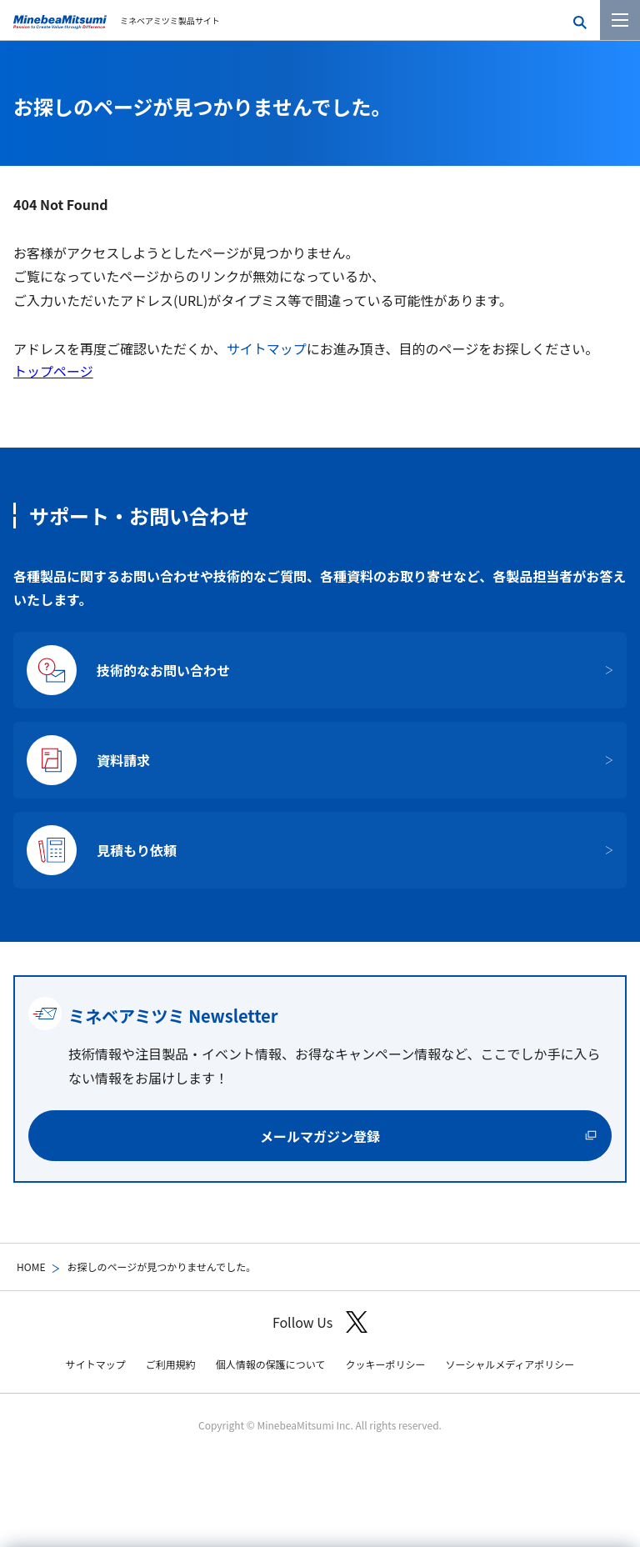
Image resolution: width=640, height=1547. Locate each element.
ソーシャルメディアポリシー (509, 1364)
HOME (31, 1266)
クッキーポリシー (385, 1364)
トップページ (53, 371)
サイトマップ (267, 348)
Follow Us (320, 1322)
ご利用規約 (171, 1364)
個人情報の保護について (271, 1364)
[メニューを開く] (620, 20)
